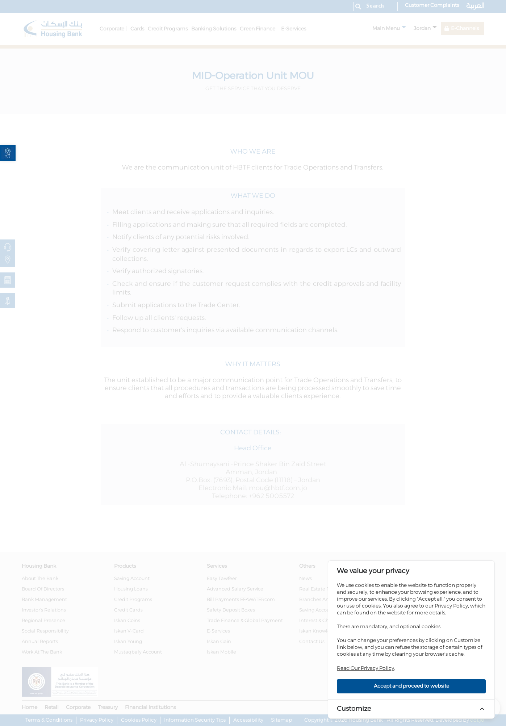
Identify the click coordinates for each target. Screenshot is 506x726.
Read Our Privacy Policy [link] (365, 668)
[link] (8, 153)
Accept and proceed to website (411, 686)
